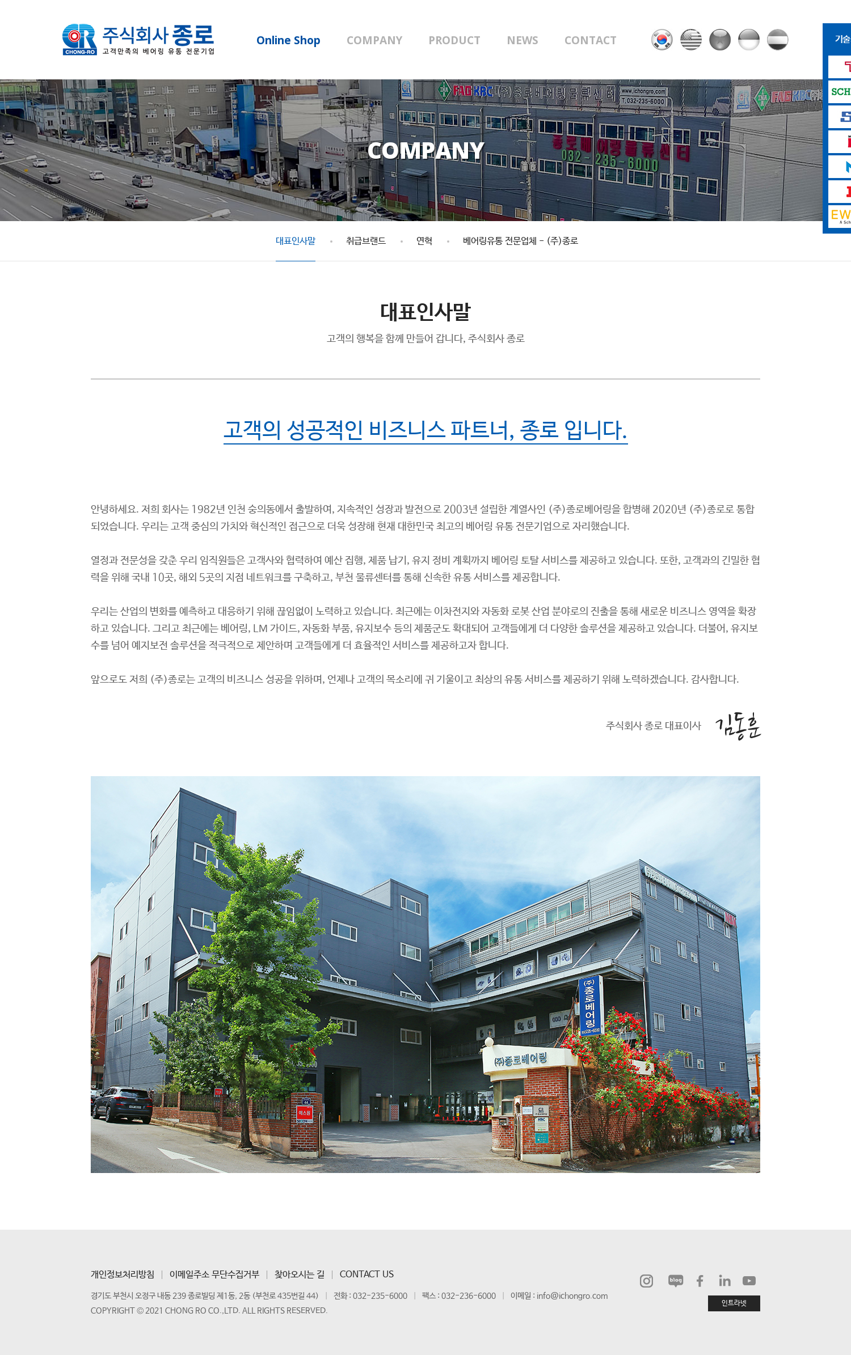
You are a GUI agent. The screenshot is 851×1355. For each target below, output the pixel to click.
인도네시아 (749, 39)
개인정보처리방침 (122, 1274)
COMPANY (374, 40)
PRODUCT (454, 40)
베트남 (720, 39)
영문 (691, 39)
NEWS (522, 40)
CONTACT (590, 40)
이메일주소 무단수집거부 (214, 1274)
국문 (662, 39)
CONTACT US (367, 1274)
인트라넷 (734, 1303)
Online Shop (288, 40)
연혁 (424, 241)
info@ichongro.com (572, 1296)
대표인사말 (295, 241)
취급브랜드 (366, 241)
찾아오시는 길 (300, 1274)
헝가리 (778, 39)
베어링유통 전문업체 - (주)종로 (520, 241)
